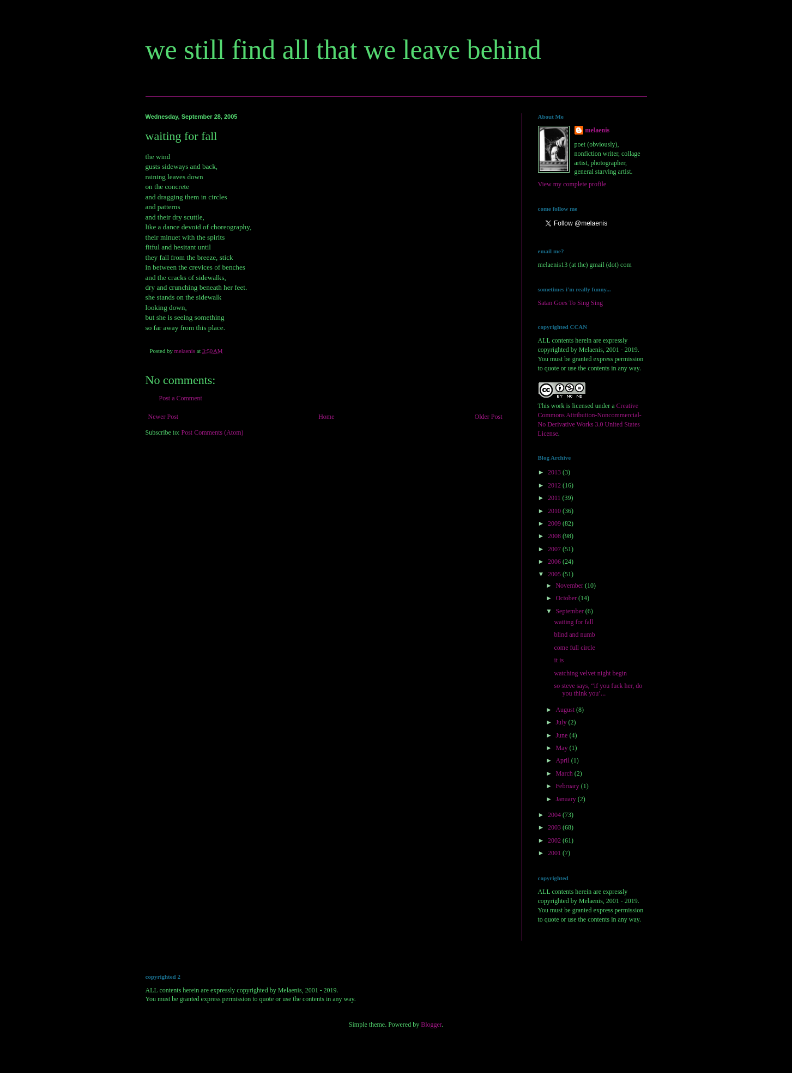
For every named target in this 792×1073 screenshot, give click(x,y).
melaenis (597, 130)
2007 (555, 549)
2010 (555, 511)
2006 (555, 561)
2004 (555, 815)
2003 (555, 827)
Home (326, 416)
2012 (555, 485)
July (561, 722)
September (570, 611)
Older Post (489, 416)
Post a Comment (180, 398)
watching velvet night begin (590, 673)
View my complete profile (572, 184)
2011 (555, 498)
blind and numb (574, 634)
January (566, 799)
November (570, 585)
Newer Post (163, 416)
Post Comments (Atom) (213, 432)
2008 (555, 536)
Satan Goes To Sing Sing (570, 303)
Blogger (431, 1024)
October (566, 598)
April (563, 760)
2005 (555, 574)
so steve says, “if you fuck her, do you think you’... (598, 689)
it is (559, 660)
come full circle (574, 647)
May (562, 748)
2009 (555, 523)
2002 (555, 840)
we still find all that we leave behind (343, 49)
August (565, 710)
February (568, 786)
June (562, 735)
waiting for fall (573, 622)
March (564, 773)
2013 (555, 472)
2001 (555, 853)
